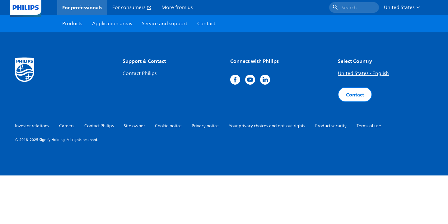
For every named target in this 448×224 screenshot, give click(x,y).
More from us (177, 7)
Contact (355, 94)
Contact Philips (139, 73)
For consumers (132, 7)
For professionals (82, 7)
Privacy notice (205, 125)
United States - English (363, 73)
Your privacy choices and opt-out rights (267, 125)
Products (72, 24)
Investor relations (32, 125)
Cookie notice (168, 125)
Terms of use (369, 125)
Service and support (164, 24)
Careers (66, 125)
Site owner (134, 125)
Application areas (112, 24)
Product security (331, 125)
